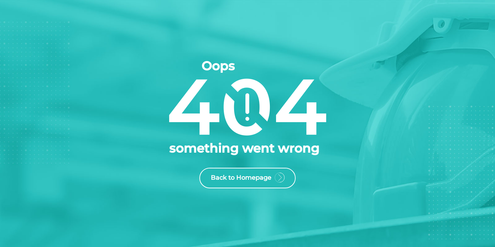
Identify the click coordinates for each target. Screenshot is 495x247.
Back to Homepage (247, 179)
